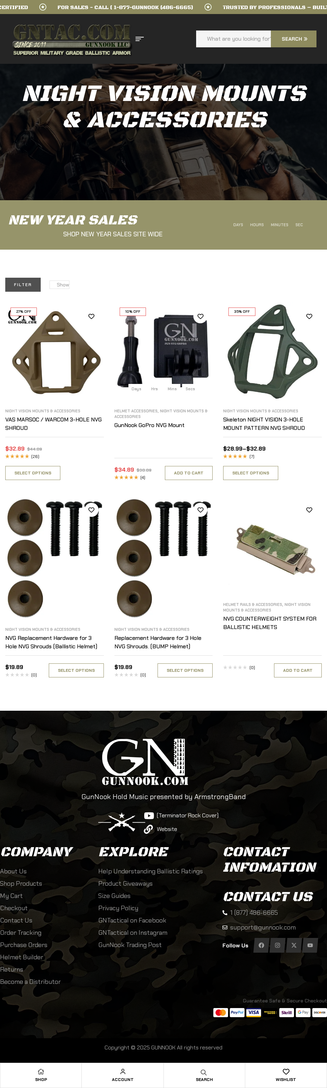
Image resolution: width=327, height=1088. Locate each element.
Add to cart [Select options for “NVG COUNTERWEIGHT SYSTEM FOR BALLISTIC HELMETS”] (298, 670)
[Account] (123, 1071)
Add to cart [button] (188, 473)
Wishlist (286, 1079)
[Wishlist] (286, 1071)
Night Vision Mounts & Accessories (42, 410)
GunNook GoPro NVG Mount (149, 425)
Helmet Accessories (136, 410)
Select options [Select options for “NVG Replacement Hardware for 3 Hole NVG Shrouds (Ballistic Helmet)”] (76, 670)
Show (63, 285)
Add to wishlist (92, 316)
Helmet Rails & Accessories (252, 604)
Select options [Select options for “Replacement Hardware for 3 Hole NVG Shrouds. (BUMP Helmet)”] (185, 670)
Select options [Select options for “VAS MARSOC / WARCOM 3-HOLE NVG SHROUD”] (32, 473)
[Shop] (41, 1071)
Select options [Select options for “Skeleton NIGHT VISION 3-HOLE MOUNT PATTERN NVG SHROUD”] (250, 473)
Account (123, 1079)
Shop (41, 1079)
